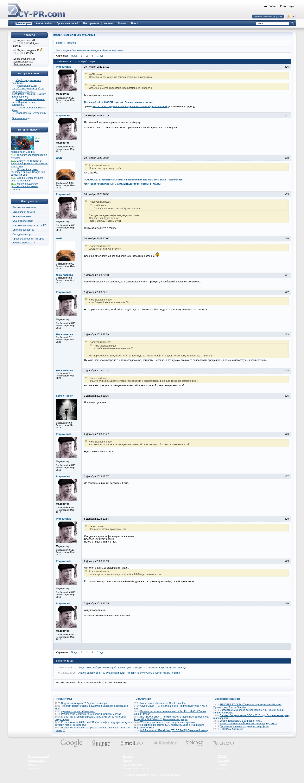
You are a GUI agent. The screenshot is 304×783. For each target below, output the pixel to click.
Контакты (33, 764)
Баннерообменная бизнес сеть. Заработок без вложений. (28, 102)
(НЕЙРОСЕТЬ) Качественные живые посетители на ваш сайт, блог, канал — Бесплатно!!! (134, 180)
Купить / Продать (23, 61)
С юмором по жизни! (231, 729)
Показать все (19, 118)
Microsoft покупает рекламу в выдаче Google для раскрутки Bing (28, 172)
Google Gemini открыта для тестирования (27, 179)
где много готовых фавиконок (78, 711)
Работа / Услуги (22, 64)
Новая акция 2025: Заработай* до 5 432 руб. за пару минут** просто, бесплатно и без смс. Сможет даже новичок (29, 91)
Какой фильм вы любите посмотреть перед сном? (248, 723)
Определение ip (21, 234)
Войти (272, 6)
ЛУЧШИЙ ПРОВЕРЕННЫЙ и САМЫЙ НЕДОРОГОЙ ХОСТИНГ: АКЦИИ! (123, 184)
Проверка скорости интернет (28, 238)
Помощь (127, 760)
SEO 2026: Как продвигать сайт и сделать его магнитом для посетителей (130, 106)
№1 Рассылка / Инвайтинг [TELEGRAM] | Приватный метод (174, 730)
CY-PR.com (161, 774)
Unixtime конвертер (23, 229)
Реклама (128, 756)
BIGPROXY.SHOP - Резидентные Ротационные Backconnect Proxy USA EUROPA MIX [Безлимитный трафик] (171, 718)
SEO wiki (222, 756)
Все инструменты (22, 242)
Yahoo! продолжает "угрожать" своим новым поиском (25, 186)
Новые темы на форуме (268, 16)
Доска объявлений (24, 58)
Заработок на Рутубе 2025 (31, 113)
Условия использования (136, 768)
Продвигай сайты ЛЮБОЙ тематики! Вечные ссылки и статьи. (118, 102)
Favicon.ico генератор (24, 207)
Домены (222, 764)
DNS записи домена (23, 212)
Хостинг (222, 768)
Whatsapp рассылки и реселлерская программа (167, 722)
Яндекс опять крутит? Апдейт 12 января (84, 703)
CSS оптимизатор (22, 220)
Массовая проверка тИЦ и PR (29, 225)
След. (100, 55)
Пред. (74, 55)
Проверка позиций (38, 756)
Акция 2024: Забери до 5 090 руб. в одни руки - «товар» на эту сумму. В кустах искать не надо (132, 667)
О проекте (34, 768)
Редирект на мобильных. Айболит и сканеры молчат (91, 714)
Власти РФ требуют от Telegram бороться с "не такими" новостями (29, 163)
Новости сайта (36, 760)
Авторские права (132, 764)
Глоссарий (224, 760)
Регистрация (287, 6)
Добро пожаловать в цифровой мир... (241, 720)
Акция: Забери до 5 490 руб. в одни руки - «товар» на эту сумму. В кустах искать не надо (129, 673)
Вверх (281, 769)
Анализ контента (22, 216)
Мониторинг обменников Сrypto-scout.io (163, 703)
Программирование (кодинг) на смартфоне (244, 726)
